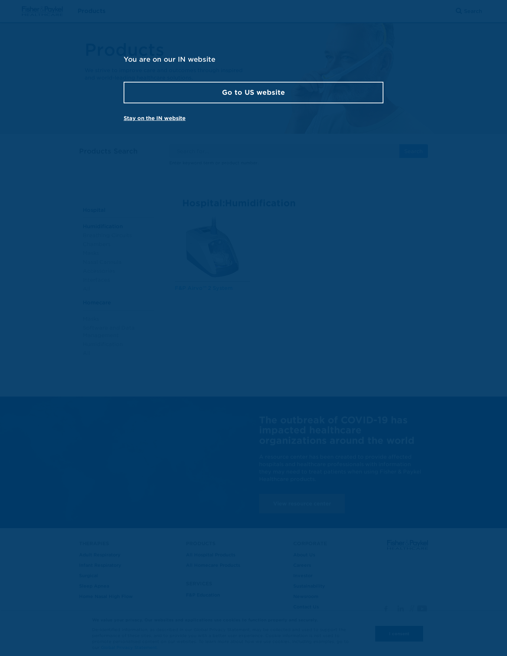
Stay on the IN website (155, 118)
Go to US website (253, 92)
